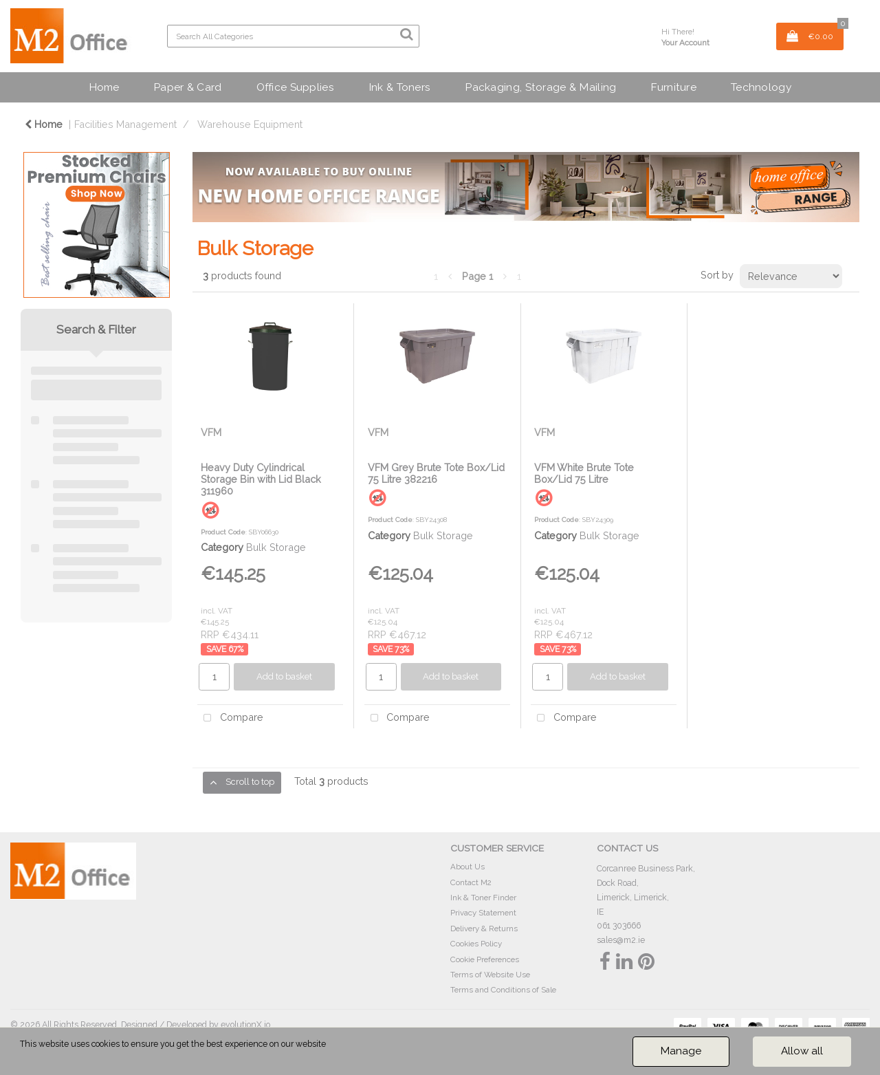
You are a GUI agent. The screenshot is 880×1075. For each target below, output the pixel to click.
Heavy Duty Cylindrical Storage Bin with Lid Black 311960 (261, 479)
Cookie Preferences (484, 959)
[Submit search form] (406, 34)
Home (104, 87)
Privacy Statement (483, 912)
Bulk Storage (276, 547)
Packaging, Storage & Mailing (540, 87)
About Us (467, 866)
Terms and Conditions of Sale (503, 990)
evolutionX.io (245, 1024)
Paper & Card (187, 87)
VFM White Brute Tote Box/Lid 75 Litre (584, 473)
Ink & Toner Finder (483, 897)
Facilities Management (125, 124)
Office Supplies (295, 87)
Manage (681, 1051)
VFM (211, 432)
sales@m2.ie (621, 940)
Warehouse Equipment (249, 124)
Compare (230, 718)
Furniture (673, 87)
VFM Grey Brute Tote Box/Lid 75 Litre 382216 (436, 473)
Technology (761, 87)
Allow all (802, 1051)
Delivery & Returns (484, 928)
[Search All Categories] (293, 36)
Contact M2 (471, 882)
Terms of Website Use (490, 974)
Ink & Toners (399, 87)
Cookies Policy (476, 943)
